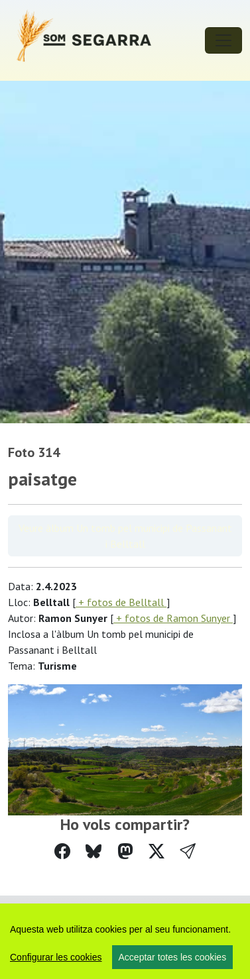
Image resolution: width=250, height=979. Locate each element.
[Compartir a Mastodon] (125, 851)
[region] (125, 941)
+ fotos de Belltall (121, 602)
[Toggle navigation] (223, 40)
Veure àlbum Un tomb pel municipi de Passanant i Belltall (125, 535)
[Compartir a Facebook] (62, 851)
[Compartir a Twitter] (156, 851)
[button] (188, 851)
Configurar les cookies (56, 957)
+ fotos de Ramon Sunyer (173, 618)
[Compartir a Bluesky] (93, 851)
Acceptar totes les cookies (173, 957)
